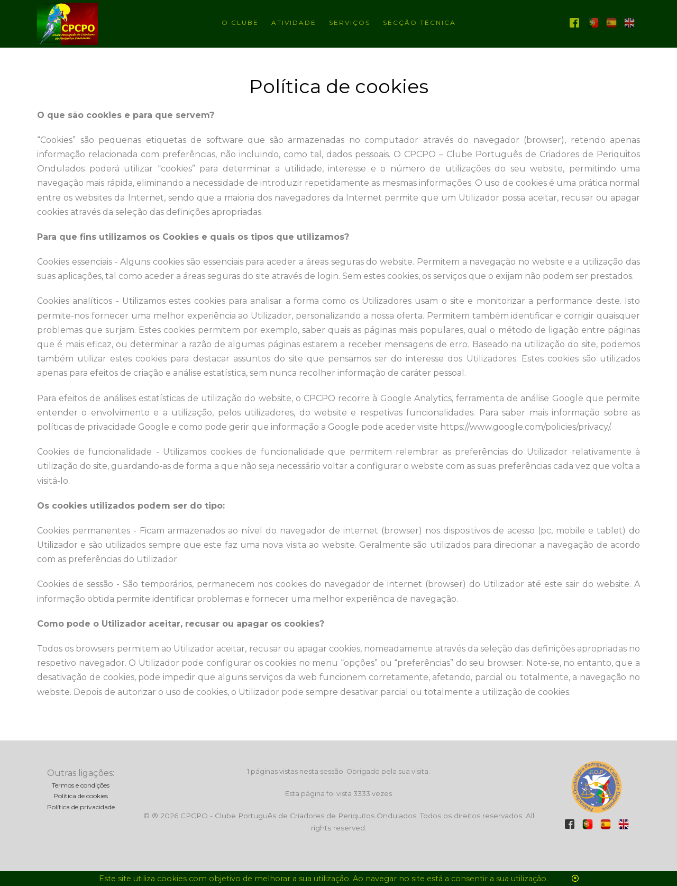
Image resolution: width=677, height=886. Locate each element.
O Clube (240, 22)
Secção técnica (419, 22)
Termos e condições (80, 785)
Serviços (349, 22)
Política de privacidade (81, 807)
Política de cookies (80, 796)
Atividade (293, 22)
